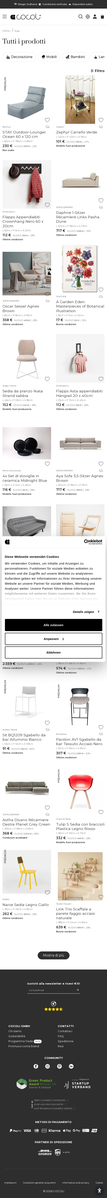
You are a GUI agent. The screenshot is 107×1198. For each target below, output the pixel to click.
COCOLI (6, 31)
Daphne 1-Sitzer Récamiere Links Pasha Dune (77, 217)
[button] (4, 16)
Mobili (49, 57)
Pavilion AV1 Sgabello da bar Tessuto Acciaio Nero (79, 741)
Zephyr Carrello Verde (76, 132)
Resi (60, 1046)
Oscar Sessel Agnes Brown (21, 308)
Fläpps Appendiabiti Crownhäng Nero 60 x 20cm (23, 221)
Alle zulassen (53, 625)
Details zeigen (83, 611)
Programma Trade (25, 1041)
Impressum (10, 1182)
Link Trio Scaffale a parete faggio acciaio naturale (75, 913)
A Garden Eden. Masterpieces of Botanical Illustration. (80, 306)
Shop (17, 31)
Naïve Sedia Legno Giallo (26, 904)
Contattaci (65, 1031)
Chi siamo (15, 1031)
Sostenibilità (16, 1036)
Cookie (99, 1182)
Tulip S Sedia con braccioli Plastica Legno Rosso (80, 826)
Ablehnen (53, 652)
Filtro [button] (97, 71)
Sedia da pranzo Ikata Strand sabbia (23, 393)
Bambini (75, 57)
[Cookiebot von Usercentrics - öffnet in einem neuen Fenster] (84, 542)
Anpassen (54, 638)
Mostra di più (53, 955)
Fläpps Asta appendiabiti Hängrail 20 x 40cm (79, 393)
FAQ (61, 1036)
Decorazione (19, 57)
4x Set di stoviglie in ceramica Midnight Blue (25, 478)
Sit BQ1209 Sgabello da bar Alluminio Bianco (24, 737)
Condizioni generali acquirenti (39, 1182)
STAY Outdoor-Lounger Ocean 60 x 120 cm (24, 134)
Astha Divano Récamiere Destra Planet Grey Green (26, 822)
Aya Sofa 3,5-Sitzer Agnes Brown (79, 478)
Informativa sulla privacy (75, 1182)
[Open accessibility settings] (99, 1190)
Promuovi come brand (23, 1046)
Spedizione (65, 1041)
